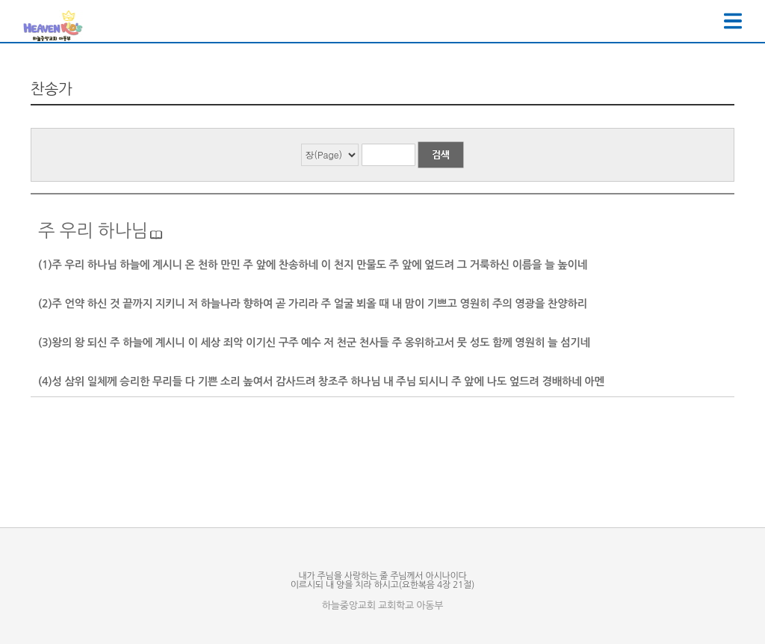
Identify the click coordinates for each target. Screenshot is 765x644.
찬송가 (51, 89)
